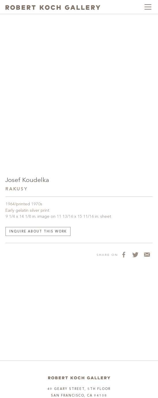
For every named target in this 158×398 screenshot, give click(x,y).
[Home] (79, 378)
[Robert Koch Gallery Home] (52, 7)
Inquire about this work (38, 231)
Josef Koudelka (27, 180)
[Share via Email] (146, 254)
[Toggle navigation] (148, 7)
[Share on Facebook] (123, 254)
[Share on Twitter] (135, 254)
